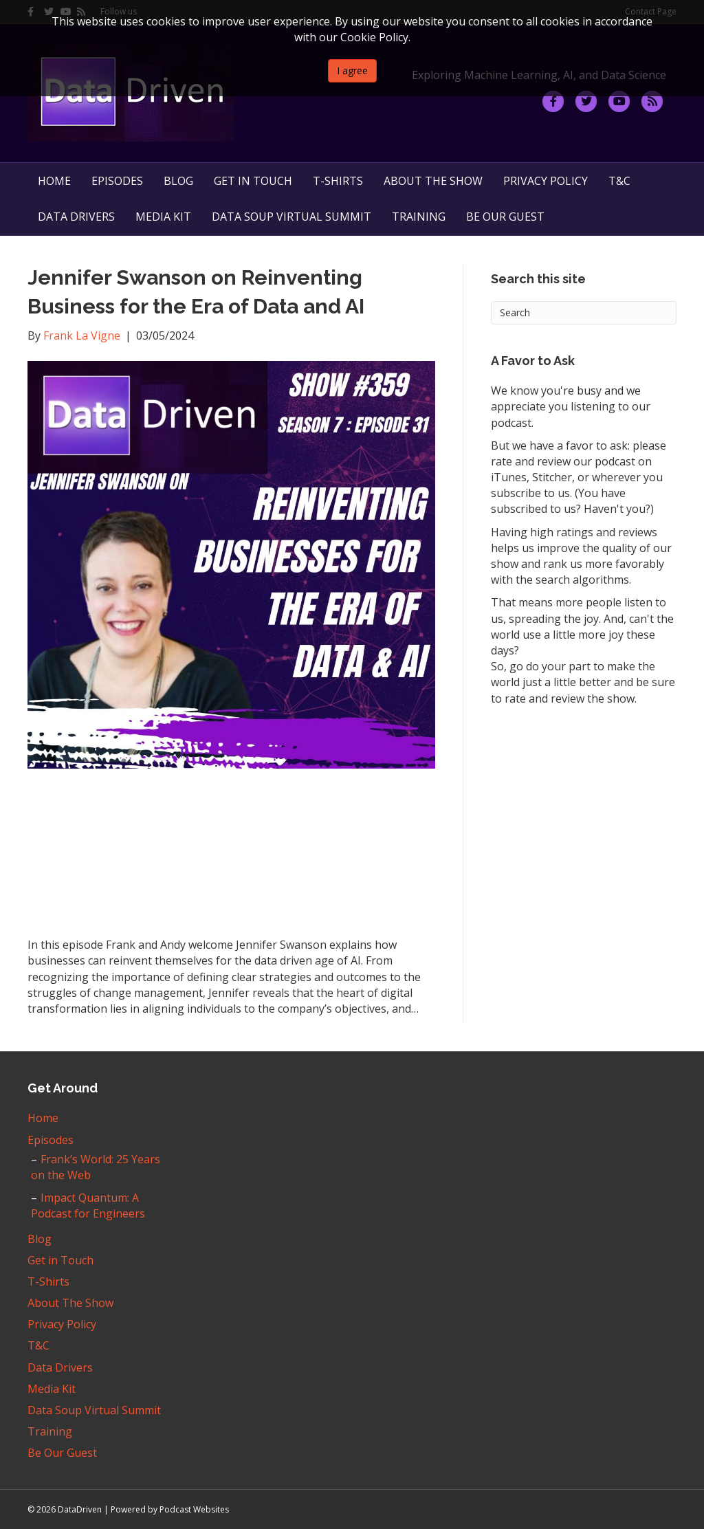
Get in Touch (253, 180)
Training (419, 216)
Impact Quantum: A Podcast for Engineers (88, 1205)
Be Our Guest (505, 216)
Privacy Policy (545, 180)
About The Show (433, 180)
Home (54, 180)
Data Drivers (76, 216)
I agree (352, 70)
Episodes (117, 180)
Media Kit (163, 216)
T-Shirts (338, 180)
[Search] (583, 312)
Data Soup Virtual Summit (291, 216)
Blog (178, 180)
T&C (619, 180)
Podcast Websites (194, 1509)
